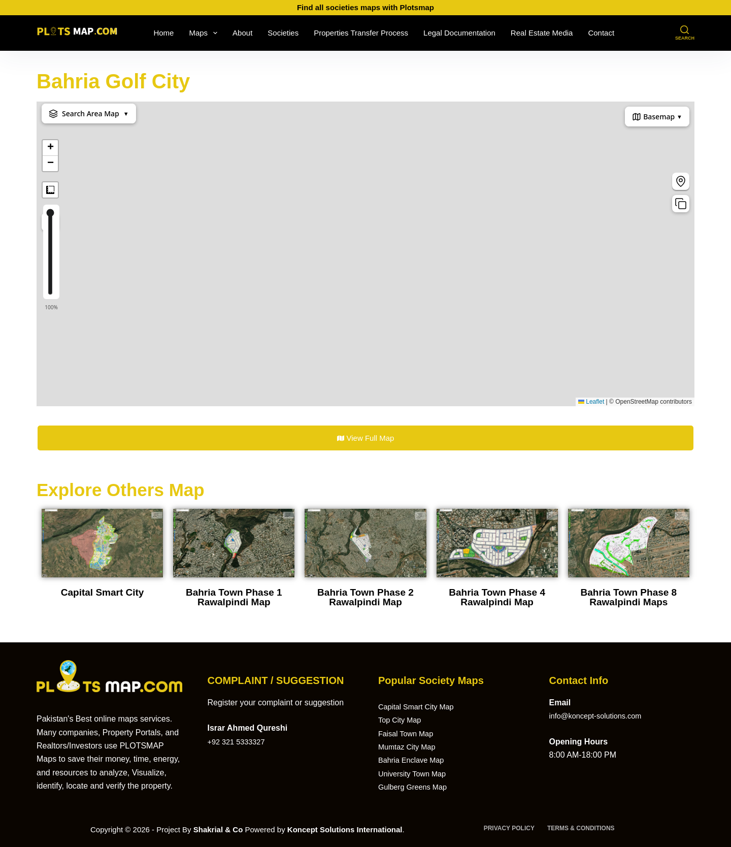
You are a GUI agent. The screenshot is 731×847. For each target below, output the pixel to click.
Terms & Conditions (581, 828)
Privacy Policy (509, 828)
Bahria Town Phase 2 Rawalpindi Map (365, 597)
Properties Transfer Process (361, 32)
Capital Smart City (102, 592)
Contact (601, 32)
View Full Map (365, 438)
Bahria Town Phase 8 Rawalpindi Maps (628, 597)
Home (163, 32)
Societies (283, 32)
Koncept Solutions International (345, 829)
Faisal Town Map (408, 733)
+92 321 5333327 (239, 741)
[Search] (684, 33)
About (242, 32)
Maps (205, 33)
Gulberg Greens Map (416, 787)
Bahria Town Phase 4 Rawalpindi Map (497, 597)
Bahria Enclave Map (414, 760)
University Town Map (415, 773)
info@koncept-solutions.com (600, 715)
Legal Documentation (459, 32)
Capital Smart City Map (420, 706)
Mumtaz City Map (409, 746)
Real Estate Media (542, 32)
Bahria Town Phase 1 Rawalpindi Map (234, 597)
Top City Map (401, 719)
